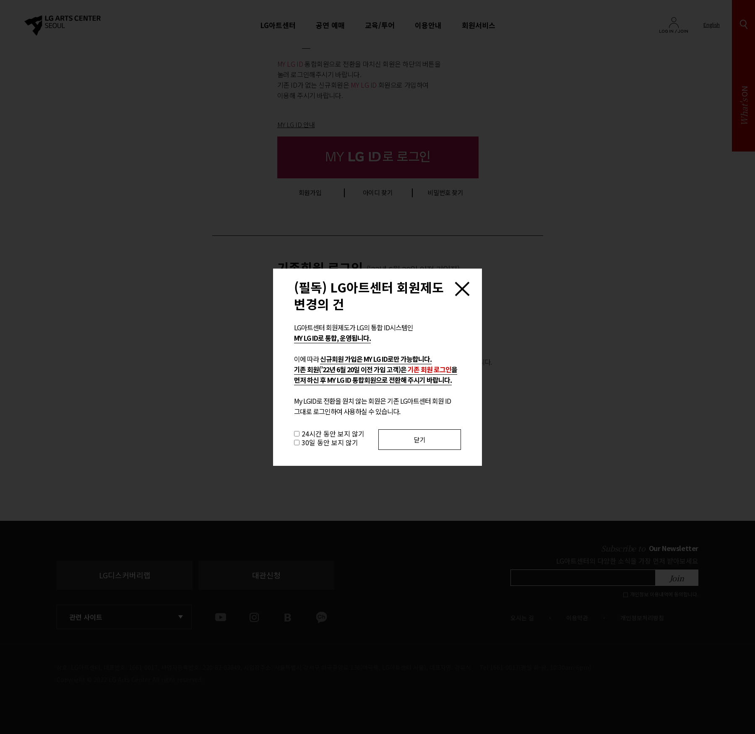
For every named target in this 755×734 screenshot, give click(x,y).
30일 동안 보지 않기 (330, 442)
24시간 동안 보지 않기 (333, 433)
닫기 (419, 439)
